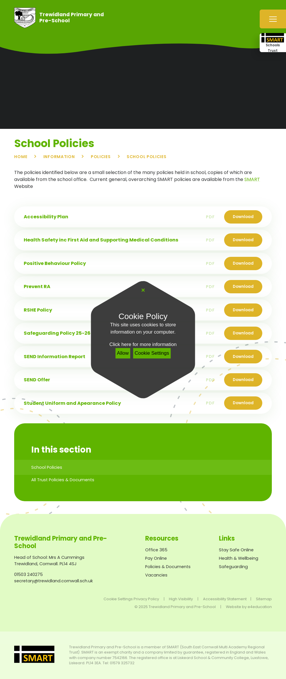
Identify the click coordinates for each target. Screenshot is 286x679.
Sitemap (264, 598)
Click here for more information (142, 344)
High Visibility (181, 598)
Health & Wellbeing (238, 558)
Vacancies (156, 575)
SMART (252, 179)
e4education (260, 606)
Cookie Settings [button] (118, 598)
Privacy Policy (146, 598)
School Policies (147, 157)
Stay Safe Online (236, 550)
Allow (123, 353)
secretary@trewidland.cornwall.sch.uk (53, 581)
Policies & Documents (168, 567)
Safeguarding (233, 567)
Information (59, 157)
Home (20, 157)
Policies (101, 157)
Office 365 (156, 550)
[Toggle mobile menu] (273, 19)
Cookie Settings (152, 353)
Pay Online (156, 558)
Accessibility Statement (225, 598)
